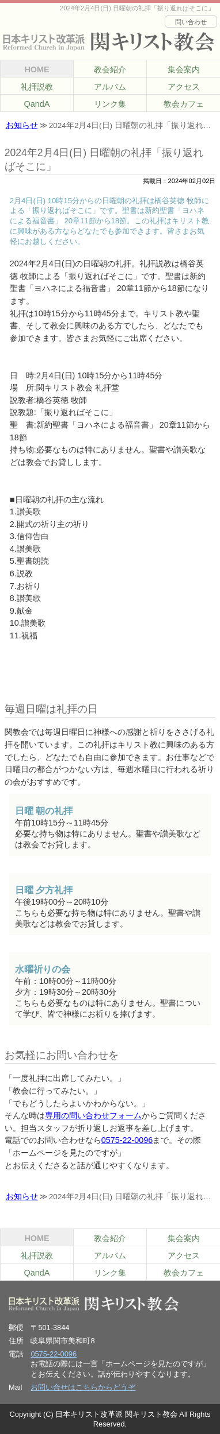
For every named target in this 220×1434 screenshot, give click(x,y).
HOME (36, 69)
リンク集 (110, 103)
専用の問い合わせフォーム (93, 1115)
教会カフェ (184, 103)
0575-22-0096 (127, 1140)
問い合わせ (191, 21)
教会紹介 (110, 69)
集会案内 (184, 69)
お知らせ (22, 125)
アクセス (184, 86)
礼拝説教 (37, 86)
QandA (37, 103)
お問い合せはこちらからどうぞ (83, 1387)
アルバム (110, 86)
